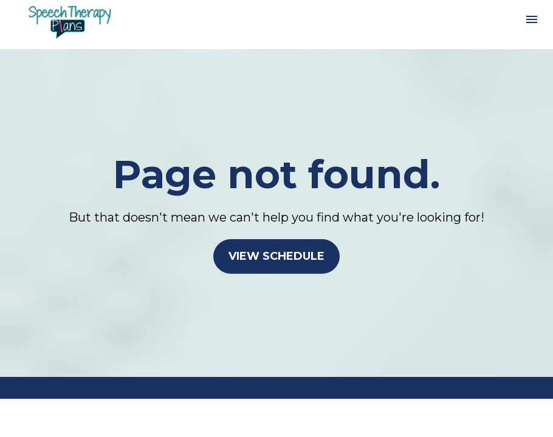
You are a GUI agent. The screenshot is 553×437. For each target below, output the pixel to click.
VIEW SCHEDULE (276, 256)
